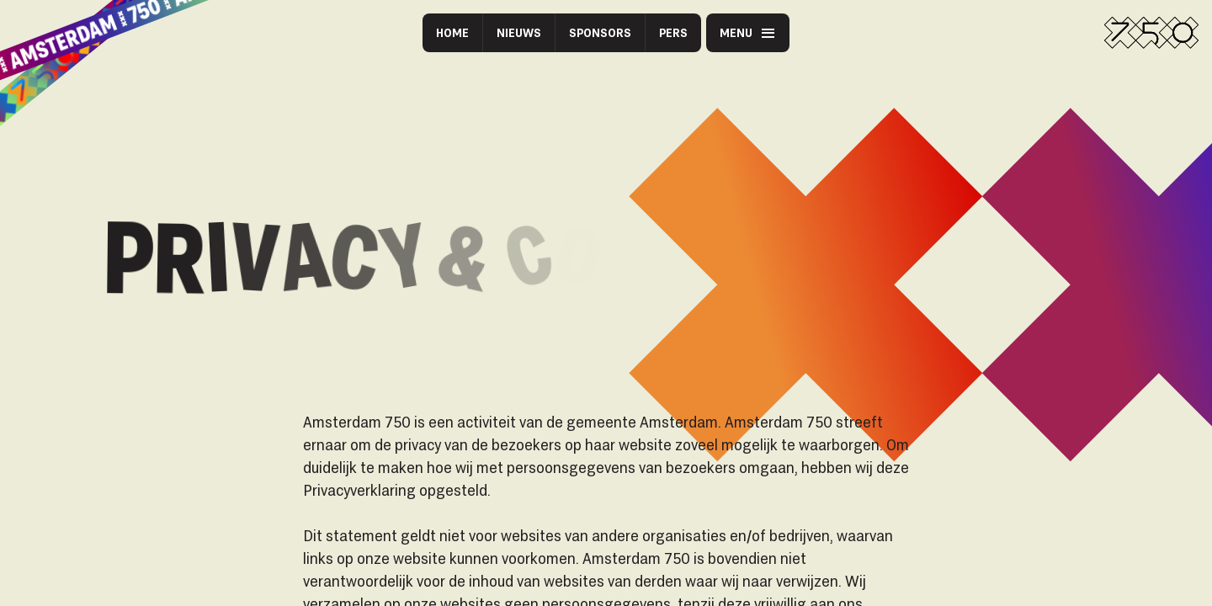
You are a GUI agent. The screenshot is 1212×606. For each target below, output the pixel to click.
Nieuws (519, 32)
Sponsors (600, 32)
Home (452, 32)
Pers (673, 32)
